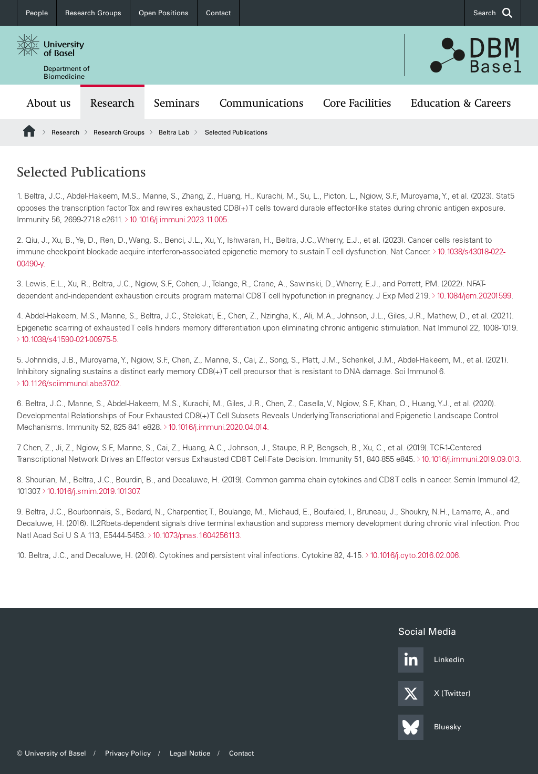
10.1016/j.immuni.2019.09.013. (471, 459)
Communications (262, 103)
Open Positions (164, 13)
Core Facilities (357, 103)
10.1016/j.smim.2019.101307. (93, 491)
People (37, 13)
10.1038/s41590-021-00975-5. (70, 339)
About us (49, 103)
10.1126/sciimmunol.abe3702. (71, 383)
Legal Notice (190, 753)
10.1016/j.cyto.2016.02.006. (415, 555)
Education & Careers (461, 103)
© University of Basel (51, 753)
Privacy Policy (128, 753)
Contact (218, 13)
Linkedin (431, 660)
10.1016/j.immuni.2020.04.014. (218, 427)
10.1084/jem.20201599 (474, 295)
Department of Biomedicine (66, 72)
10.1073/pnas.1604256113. (197, 535)
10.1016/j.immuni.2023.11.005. (179, 219)
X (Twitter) (434, 693)
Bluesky (429, 727)
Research (112, 103)
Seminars (177, 103)
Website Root (29, 131)
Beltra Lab (174, 132)
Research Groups (93, 13)
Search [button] (492, 13)
